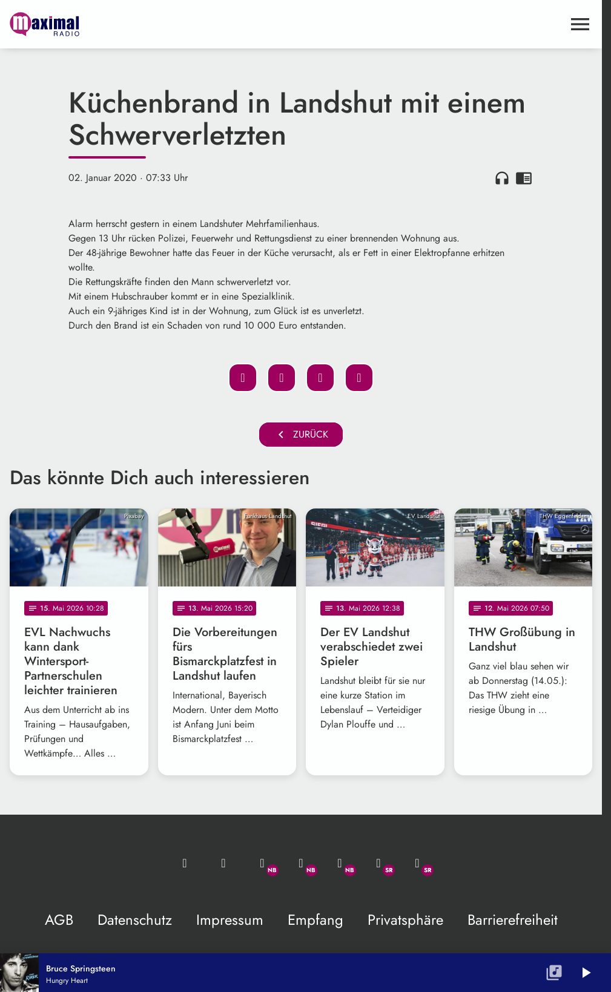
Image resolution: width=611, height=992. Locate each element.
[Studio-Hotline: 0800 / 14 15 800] (223, 863)
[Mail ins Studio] (184, 863)
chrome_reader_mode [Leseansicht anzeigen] (523, 177)
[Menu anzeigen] (580, 24)
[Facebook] (300, 863)
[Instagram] (339, 863)
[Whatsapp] (262, 863)
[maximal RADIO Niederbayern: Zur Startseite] (155, 24)
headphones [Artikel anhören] (502, 177)
